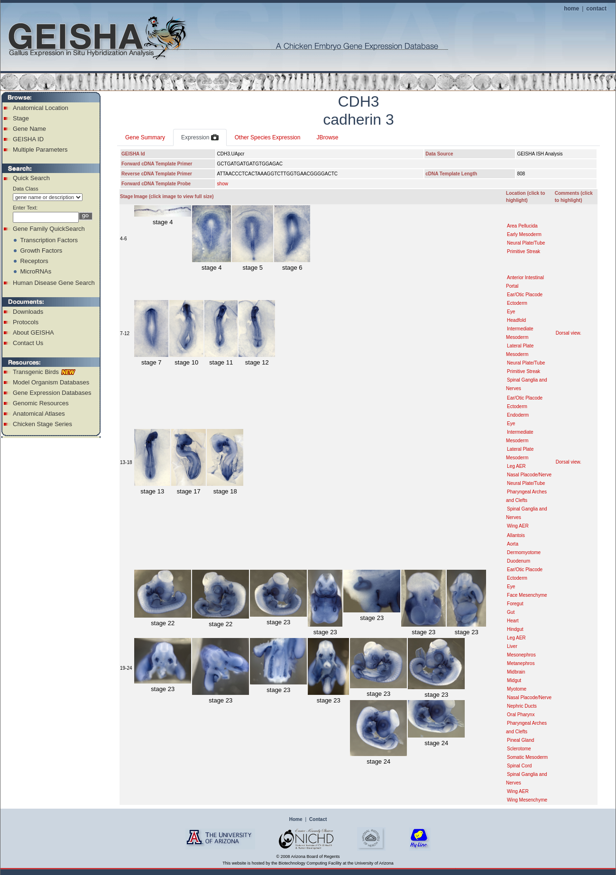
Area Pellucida (522, 225)
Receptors (34, 260)
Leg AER (516, 466)
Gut (511, 612)
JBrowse (327, 137)
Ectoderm (517, 303)
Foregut (515, 603)
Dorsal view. (568, 333)
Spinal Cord (519, 765)
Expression (200, 138)
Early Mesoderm (524, 234)
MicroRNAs (35, 271)
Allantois (516, 535)
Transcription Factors (49, 240)
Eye (511, 311)
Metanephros (520, 663)
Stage (21, 118)
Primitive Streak (523, 251)
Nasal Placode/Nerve (529, 474)
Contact (318, 819)
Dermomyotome (524, 552)
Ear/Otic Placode (524, 294)
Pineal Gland (520, 740)
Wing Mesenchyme (527, 799)
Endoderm (518, 415)
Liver (512, 646)
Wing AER (518, 526)
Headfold (516, 320)
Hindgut (515, 629)
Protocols (25, 322)
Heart (512, 620)
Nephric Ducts (522, 706)
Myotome (516, 689)
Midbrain (516, 671)
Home (296, 819)
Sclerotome (519, 748)
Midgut (514, 680)
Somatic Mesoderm (527, 757)
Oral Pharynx (520, 714)
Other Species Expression (268, 137)
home (571, 8)
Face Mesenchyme (527, 595)
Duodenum (518, 561)
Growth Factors (41, 250)
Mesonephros (521, 654)
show (222, 183)
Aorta (512, 544)
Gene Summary (145, 137)
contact (596, 8)
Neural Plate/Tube (526, 243)
